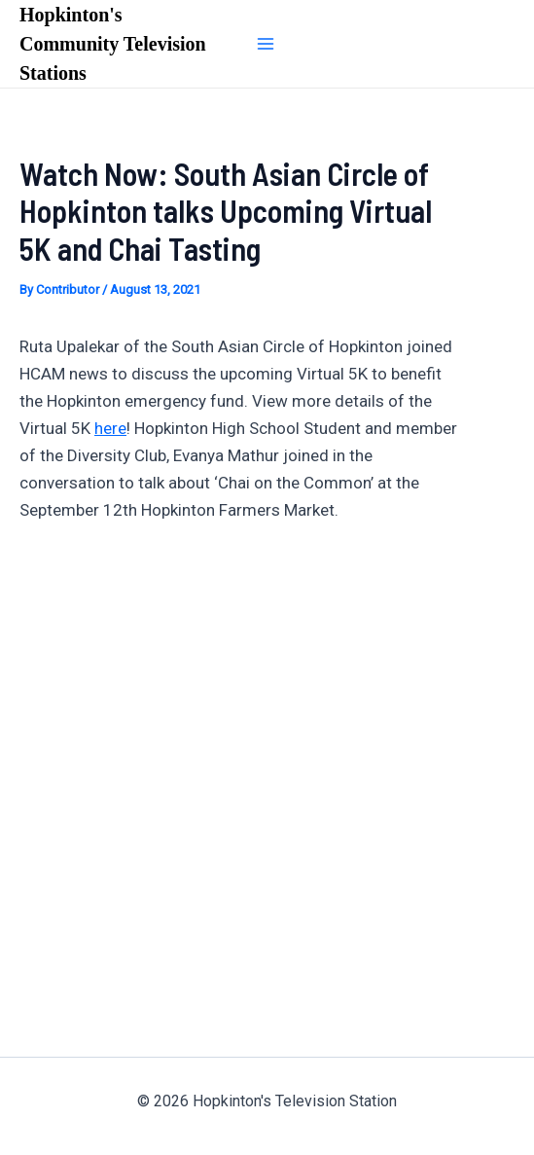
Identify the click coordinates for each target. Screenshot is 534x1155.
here (110, 428)
